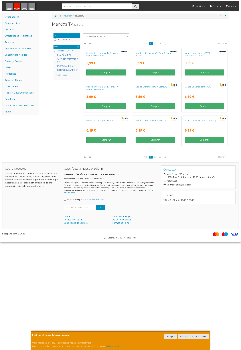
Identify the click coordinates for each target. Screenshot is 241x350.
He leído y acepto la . (85, 307)
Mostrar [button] (222, 43)
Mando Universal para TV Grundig (200, 228)
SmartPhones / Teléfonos (18, 35)
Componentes (12, 23)
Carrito (230, 6)
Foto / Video (11, 86)
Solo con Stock (62, 39)
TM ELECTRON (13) (63, 51)
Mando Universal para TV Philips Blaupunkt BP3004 (199, 90)
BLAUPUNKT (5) (62, 55)
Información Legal (121, 324)
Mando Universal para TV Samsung (151, 158)
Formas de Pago (120, 330)
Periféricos (10, 73)
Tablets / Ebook (13, 79)
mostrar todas (61, 75)
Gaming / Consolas (14, 61)
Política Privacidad (73, 327)
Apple (8, 111)
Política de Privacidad (94, 307)
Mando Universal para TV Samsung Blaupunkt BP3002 (102, 90)
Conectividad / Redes (16, 54)
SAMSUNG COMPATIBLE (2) (66, 60)
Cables (8, 67)
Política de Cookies (113, 346)
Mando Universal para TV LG (198, 158)
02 (155, 43)
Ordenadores (12, 16)
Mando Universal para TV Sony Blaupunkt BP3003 (155, 90)
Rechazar (184, 336)
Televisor (10, 42)
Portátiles (10, 29)
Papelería (10, 98)
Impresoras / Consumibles (19, 48)
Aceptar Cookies (199, 336)
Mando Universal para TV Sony (100, 228)
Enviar (100, 315)
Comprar (106, 108)
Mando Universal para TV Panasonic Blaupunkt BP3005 (102, 160)
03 (160, 43)
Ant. (145, 43)
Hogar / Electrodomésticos (19, 92)
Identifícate (198, 6)
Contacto (215, 6)
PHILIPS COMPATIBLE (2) (66, 70)
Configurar (170, 336)
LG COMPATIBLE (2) (64, 66)
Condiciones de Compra (76, 330)
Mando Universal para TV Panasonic (152, 228)
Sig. (165, 43)
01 (151, 43)
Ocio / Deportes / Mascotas (19, 105)
